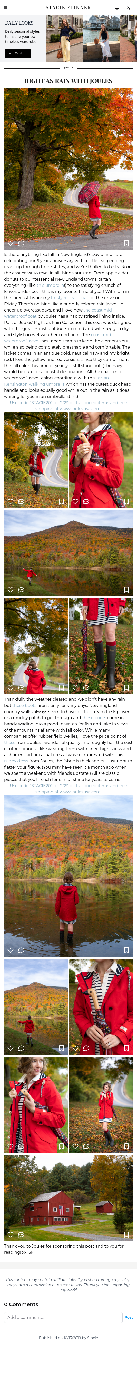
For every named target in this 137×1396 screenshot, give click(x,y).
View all (18, 53)
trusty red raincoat (70, 297)
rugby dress (16, 761)
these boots (24, 705)
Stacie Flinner (68, 7)
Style (68, 68)
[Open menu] (5, 7)
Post (129, 1317)
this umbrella (50, 285)
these (9, 742)
